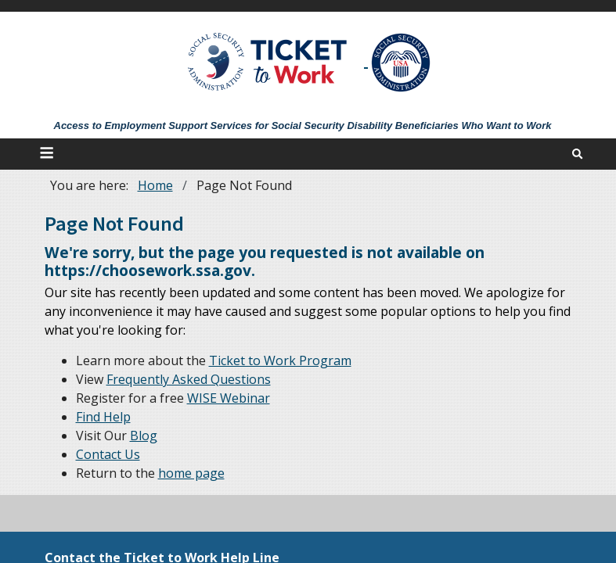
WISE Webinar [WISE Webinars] (228, 398)
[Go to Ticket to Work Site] (268, 60)
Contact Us (108, 454)
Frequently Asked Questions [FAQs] (188, 379)
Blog (143, 435)
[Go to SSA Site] (401, 62)
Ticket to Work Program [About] (280, 360)
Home (155, 185)
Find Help (103, 416)
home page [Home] (191, 473)
